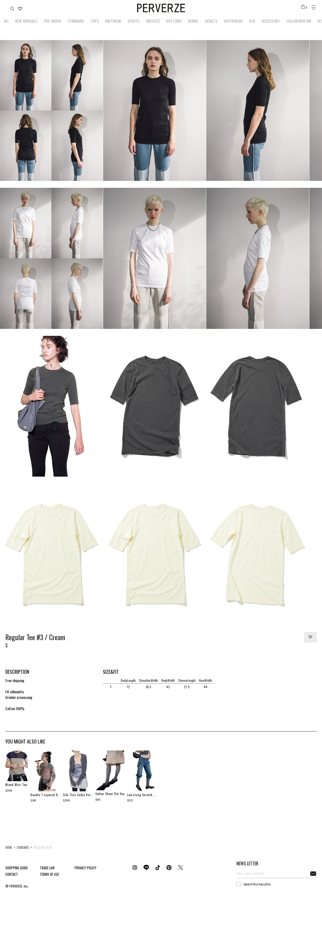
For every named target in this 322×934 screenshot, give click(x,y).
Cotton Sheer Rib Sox (110, 794)
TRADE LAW (47, 867)
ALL (6, 21)
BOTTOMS (174, 21)
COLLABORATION (298, 21)
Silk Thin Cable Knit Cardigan (78, 795)
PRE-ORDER (52, 21)
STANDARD (76, 21)
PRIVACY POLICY (85, 867)
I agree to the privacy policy (256, 884)
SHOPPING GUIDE (16, 867)
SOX (252, 21)
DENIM (193, 21)
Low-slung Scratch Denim (142, 795)
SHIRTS (133, 21)
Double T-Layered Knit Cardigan (45, 795)
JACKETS (211, 21)
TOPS (94, 21)
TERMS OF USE (49, 874)
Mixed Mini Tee (16, 785)
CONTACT (11, 874)
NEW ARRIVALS (26, 21)
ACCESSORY (271, 21)
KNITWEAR (113, 21)
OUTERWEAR (233, 21)
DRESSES (153, 21)
